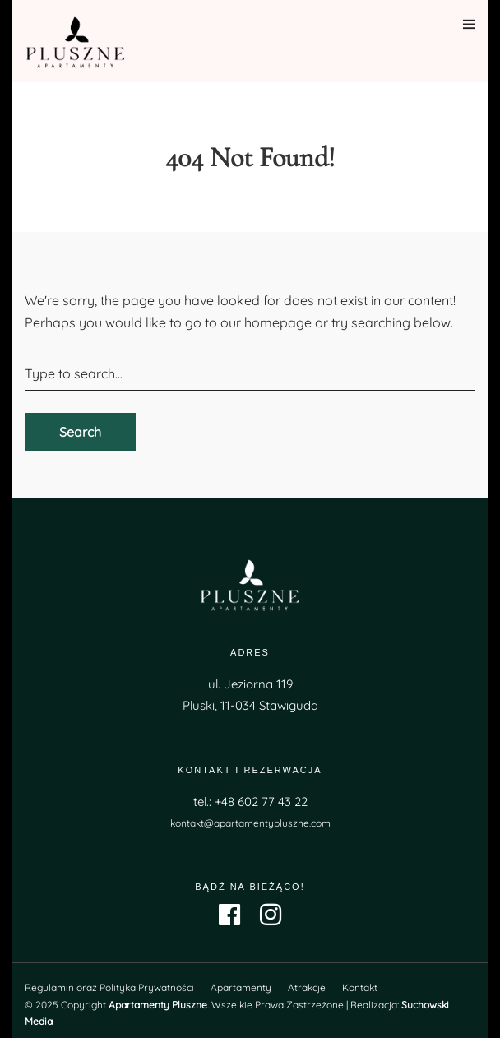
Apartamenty (241, 987)
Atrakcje (307, 987)
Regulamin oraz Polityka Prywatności (109, 987)
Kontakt (359, 987)
